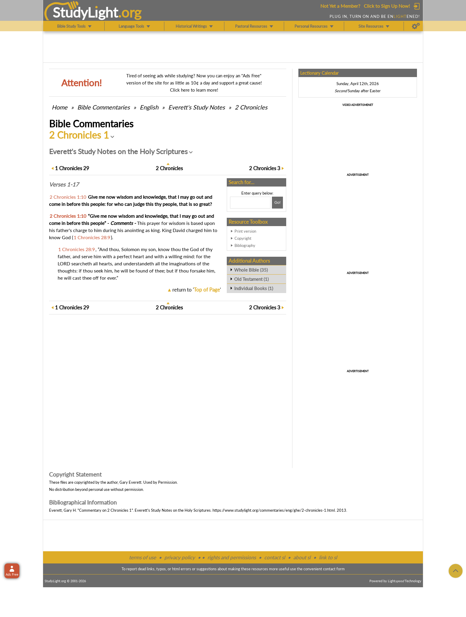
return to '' (196, 289)
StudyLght (85, 12)
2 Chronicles (251, 107)
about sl (302, 557)
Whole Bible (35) (251, 270)
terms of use (142, 557)
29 (72, 168)
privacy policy (179, 557)
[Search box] (250, 203)
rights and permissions (231, 557)
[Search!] (277, 203)
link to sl (328, 557)
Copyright (242, 238)
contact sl (274, 557)
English (149, 107)
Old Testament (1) (251, 279)
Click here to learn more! (194, 90)
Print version (245, 231)
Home (59, 107)
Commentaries (103, 107)
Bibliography (244, 245)
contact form (334, 568)
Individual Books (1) (253, 288)
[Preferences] (416, 26)
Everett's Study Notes (196, 107)
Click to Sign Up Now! (387, 6)
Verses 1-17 (64, 184)
